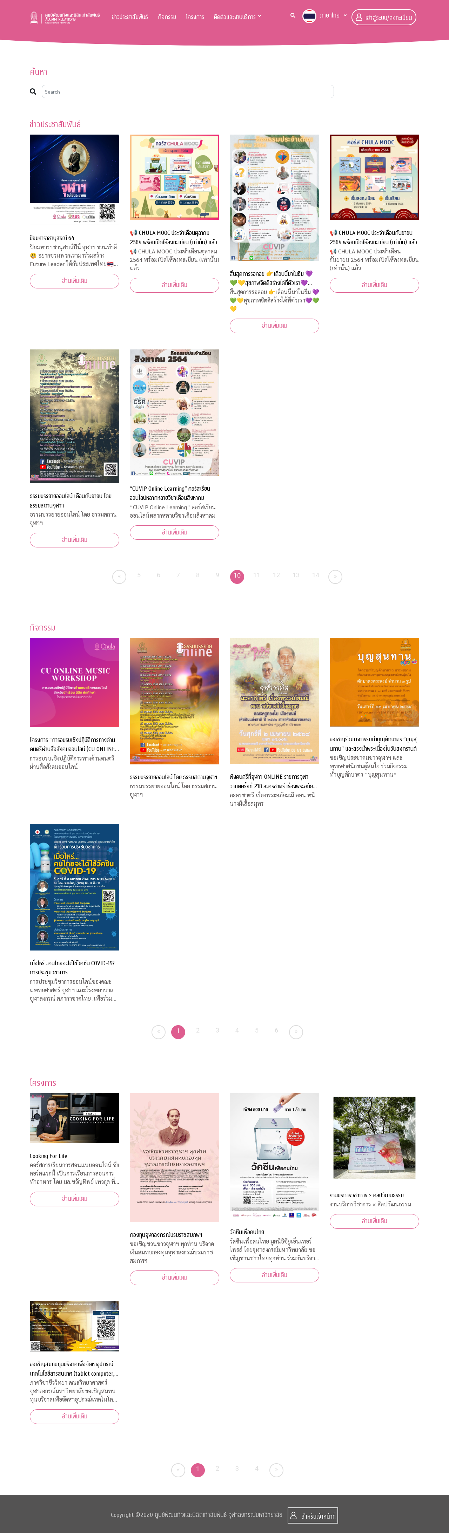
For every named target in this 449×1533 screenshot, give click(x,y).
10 (237, 575)
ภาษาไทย (321, 16)
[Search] (188, 91)
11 (257, 575)
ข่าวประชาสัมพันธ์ (130, 17)
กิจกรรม (167, 17)
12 (276, 575)
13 (296, 575)
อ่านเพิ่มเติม (74, 281)
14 (316, 575)
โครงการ (195, 17)
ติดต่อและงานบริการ (235, 17)
